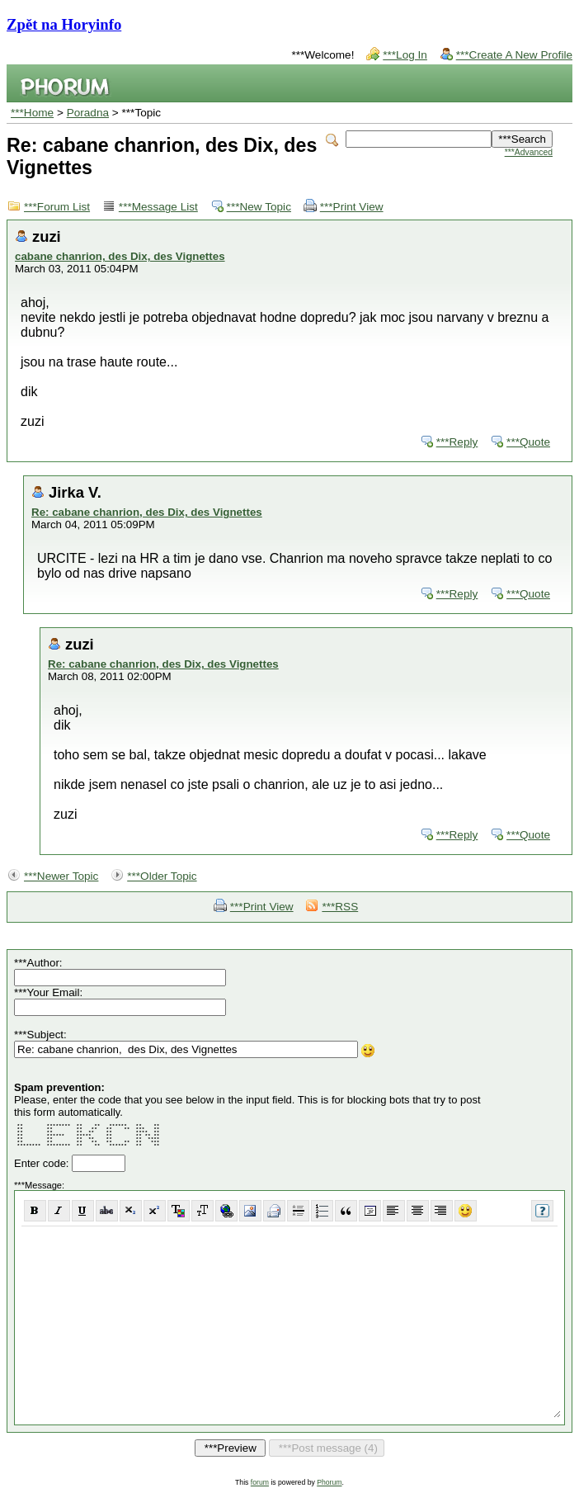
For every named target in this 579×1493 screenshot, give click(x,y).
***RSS (340, 906)
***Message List (158, 207)
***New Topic (259, 207)
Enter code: (43, 1163)
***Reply (457, 442)
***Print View (352, 207)
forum (260, 1482)
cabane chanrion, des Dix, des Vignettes (120, 256)
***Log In (405, 55)
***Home (32, 112)
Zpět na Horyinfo (64, 24)
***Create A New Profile (514, 55)
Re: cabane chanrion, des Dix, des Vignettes (146, 512)
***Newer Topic (61, 876)
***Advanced (529, 152)
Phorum (329, 1482)
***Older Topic (161, 876)
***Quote (528, 442)
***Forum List (57, 207)
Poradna (88, 112)
